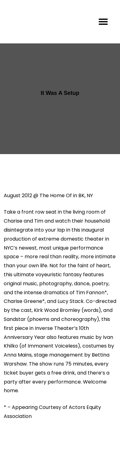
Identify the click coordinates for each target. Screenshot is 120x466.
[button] (103, 21)
